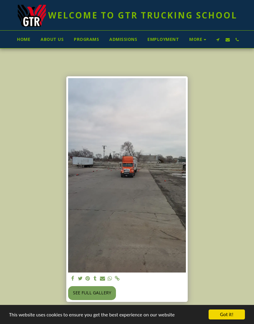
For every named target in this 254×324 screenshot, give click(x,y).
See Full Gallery (92, 293)
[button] (218, 39)
